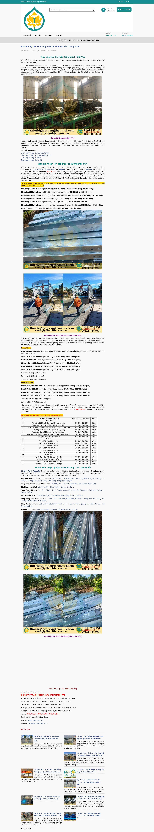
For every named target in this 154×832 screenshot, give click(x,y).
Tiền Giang (52, 481)
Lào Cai (74, 509)
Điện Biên (61, 509)
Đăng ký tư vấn (124, 9)
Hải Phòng (97, 498)
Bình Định (84, 490)
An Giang (43, 481)
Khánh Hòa (67, 490)
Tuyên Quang (81, 504)
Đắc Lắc (57, 487)
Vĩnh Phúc (53, 498)
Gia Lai (63, 487)
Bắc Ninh (43, 501)
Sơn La (39, 509)
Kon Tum (70, 487)
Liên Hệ (127, 1)
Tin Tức (120, 1)
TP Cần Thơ (56, 478)
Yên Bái (68, 509)
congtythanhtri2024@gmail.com (42, 169)
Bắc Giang (52, 504)
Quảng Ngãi (93, 490)
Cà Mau (64, 478)
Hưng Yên (88, 498)
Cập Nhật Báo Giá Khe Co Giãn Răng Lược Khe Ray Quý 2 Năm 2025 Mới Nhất (89, 815)
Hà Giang (29, 506)
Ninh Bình (70, 498)
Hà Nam (36, 501)
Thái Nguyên (70, 504)
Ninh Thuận (57, 490)
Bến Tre (36, 481)
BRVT (60, 484)
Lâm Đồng (42, 487)
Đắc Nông (50, 487)
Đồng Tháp (61, 481)
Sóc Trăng (79, 478)
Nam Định (79, 498)
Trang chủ (27, 35)
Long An (69, 481)
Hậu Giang (97, 478)
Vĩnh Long (29, 481)
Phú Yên (75, 490)
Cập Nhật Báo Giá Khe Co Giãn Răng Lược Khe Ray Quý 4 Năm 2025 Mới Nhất (89, 782)
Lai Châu (46, 509)
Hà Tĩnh (63, 495)
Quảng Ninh (43, 504)
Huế (40, 495)
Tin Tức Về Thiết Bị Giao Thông (88, 40)
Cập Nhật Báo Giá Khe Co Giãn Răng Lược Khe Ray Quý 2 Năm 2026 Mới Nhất (46, 738)
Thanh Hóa (78, 495)
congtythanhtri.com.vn (35, 720)
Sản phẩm (48, 35)
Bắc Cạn (98, 504)
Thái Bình (61, 498)
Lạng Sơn (90, 504)
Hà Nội (29, 501)
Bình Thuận (46, 490)
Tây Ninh (65, 484)
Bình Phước (92, 484)
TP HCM (54, 484)
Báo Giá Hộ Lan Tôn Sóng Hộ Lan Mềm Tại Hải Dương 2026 (50, 46)
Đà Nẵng (28, 492)
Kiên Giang (88, 478)
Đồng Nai (73, 484)
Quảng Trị (46, 495)
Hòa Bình (53, 509)
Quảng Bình (55, 495)
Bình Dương (82, 484)
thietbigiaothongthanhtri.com (37, 723)
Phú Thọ (60, 504)
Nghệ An (70, 495)
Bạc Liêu (71, 478)
